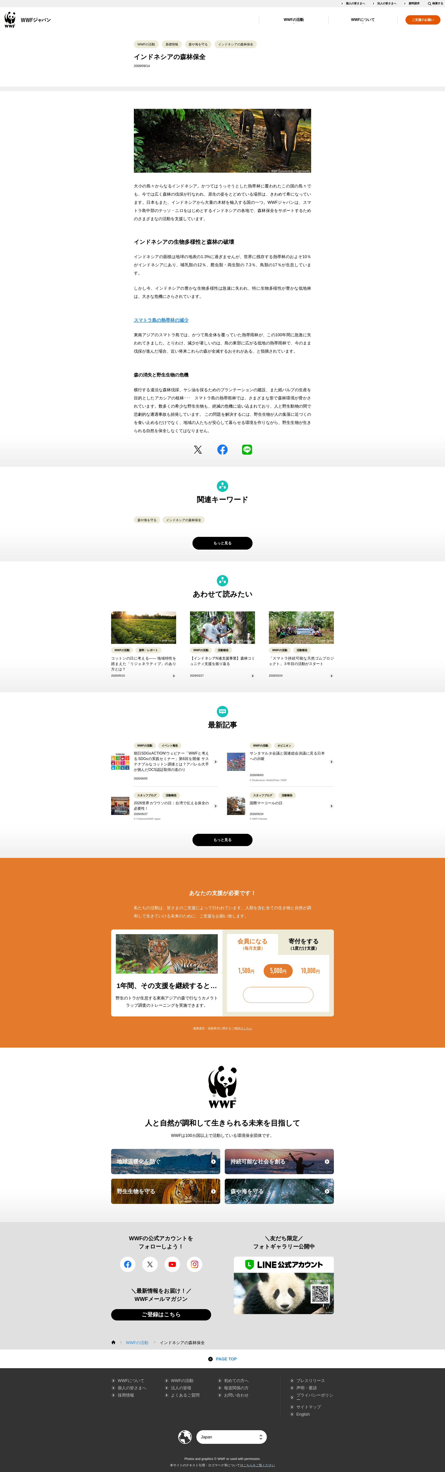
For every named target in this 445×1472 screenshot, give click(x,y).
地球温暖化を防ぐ (168, 1165)
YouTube (172, 1264)
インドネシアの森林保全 (235, 44)
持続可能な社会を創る (281, 1165)
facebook (222, 449)
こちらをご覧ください (259, 1465)
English (303, 1414)
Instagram (194, 1264)
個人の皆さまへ (355, 3)
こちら (247, 1028)
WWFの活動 (294, 20)
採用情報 (126, 1395)
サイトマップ (308, 1407)
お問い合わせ (236, 1395)
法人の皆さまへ (386, 3)
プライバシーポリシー (314, 1397)
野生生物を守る (168, 1195)
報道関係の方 (236, 1388)
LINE (247, 449)
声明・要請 (306, 1388)
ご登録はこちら (161, 1314)
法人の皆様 (181, 1388)
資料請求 (414, 3)
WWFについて (363, 20)
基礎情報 (171, 44)
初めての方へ (236, 1380)
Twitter (198, 449)
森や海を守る (198, 44)
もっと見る (222, 543)
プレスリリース (310, 1380)
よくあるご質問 (185, 1395)
